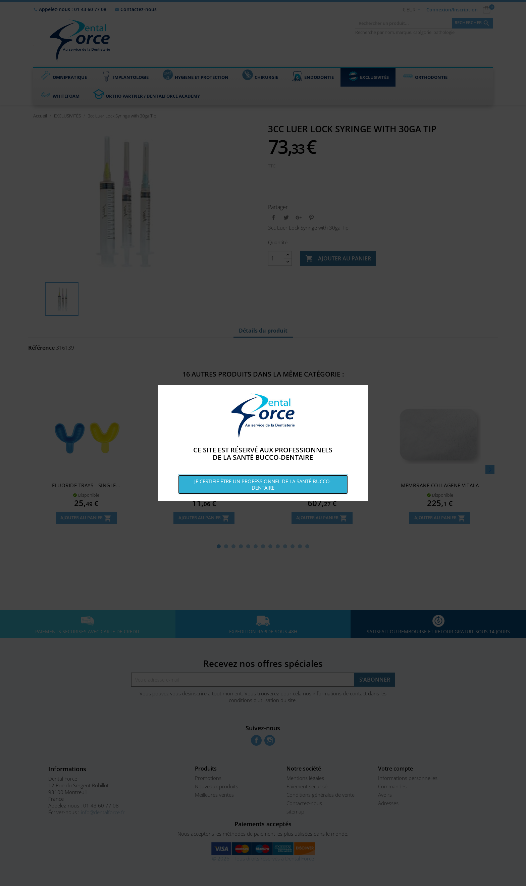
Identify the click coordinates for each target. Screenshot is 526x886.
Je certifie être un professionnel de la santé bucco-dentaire (262, 484)
